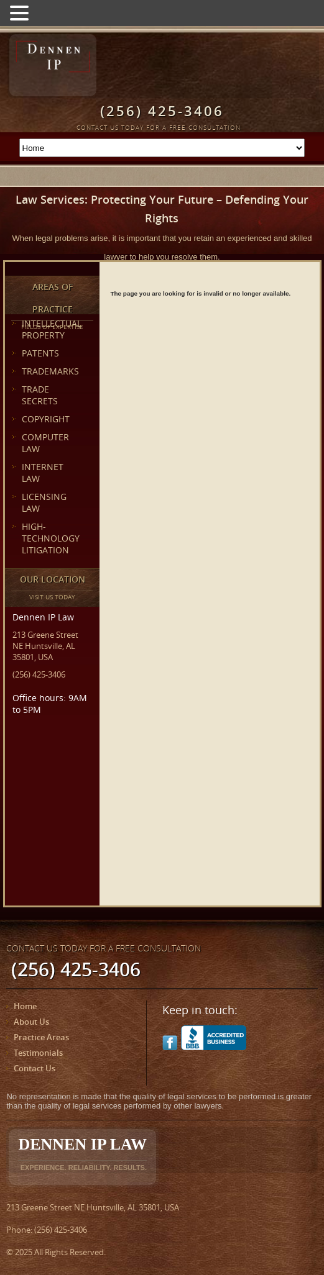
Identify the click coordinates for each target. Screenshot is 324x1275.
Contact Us (34, 1068)
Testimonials (38, 1052)
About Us (31, 1021)
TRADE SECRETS (40, 395)
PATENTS (40, 353)
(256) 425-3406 (38, 674)
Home (25, 1006)
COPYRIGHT (46, 419)
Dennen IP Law (82, 1153)
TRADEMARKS (50, 371)
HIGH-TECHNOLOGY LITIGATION (51, 538)
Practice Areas (41, 1037)
